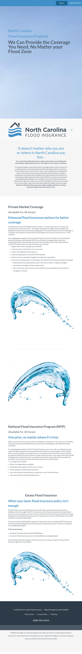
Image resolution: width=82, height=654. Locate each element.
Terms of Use (29, 614)
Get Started (41, 575)
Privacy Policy (42, 614)
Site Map (54, 614)
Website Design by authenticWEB (56, 610)
